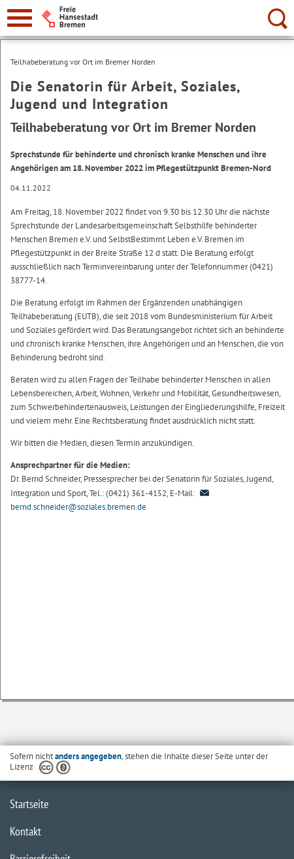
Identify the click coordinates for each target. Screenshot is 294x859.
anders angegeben (88, 756)
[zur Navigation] (19, 18)
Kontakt (25, 831)
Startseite (29, 803)
